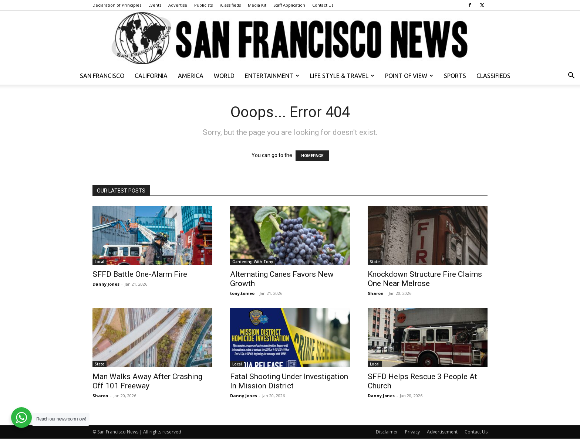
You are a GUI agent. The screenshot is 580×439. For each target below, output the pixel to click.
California (151, 75)
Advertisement (442, 432)
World (224, 75)
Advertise (177, 5)
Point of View (409, 75)
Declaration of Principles (116, 5)
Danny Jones (105, 284)
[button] (571, 76)
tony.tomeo (242, 293)
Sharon (376, 293)
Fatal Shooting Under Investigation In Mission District (289, 381)
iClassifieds (230, 5)
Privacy (412, 432)
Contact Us (322, 5)
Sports (455, 75)
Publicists (203, 5)
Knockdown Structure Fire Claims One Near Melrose (425, 279)
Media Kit (257, 5)
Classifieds (493, 75)
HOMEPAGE (312, 155)
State (375, 261)
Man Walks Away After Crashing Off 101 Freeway (147, 381)
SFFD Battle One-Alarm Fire (139, 274)
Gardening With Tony (252, 261)
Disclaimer (387, 432)
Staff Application (289, 5)
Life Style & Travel (342, 75)
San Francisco (102, 75)
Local (99, 261)
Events (154, 5)
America (190, 75)
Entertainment (272, 75)
